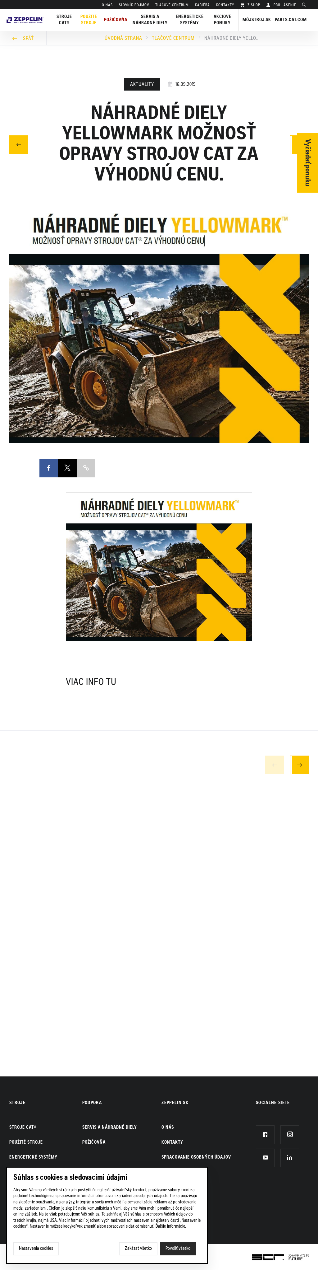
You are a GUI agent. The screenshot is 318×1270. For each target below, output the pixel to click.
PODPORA (92, 1103)
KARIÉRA (202, 5)
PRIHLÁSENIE (284, 5)
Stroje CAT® (23, 1128)
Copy (86, 468)
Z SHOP (253, 5)
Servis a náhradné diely (109, 1128)
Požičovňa (94, 1143)
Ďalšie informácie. (171, 1227)
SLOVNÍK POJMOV (134, 5)
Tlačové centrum (173, 38)
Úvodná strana (123, 38)
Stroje (17, 1103)
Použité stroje (88, 20)
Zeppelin (25, 13)
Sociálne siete (273, 1103)
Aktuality (142, 84)
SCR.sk (259, 1256)
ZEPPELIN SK (175, 1103)
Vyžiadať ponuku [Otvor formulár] (307, 162)
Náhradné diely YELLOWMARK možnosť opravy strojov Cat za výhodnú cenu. (232, 38)
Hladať (305, 5)
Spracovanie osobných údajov (196, 1157)
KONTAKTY (225, 5)
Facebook (48, 463)
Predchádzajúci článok (19, 144)
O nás (107, 5)
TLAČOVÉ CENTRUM (172, 5)
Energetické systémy (190, 20)
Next (299, 764)
